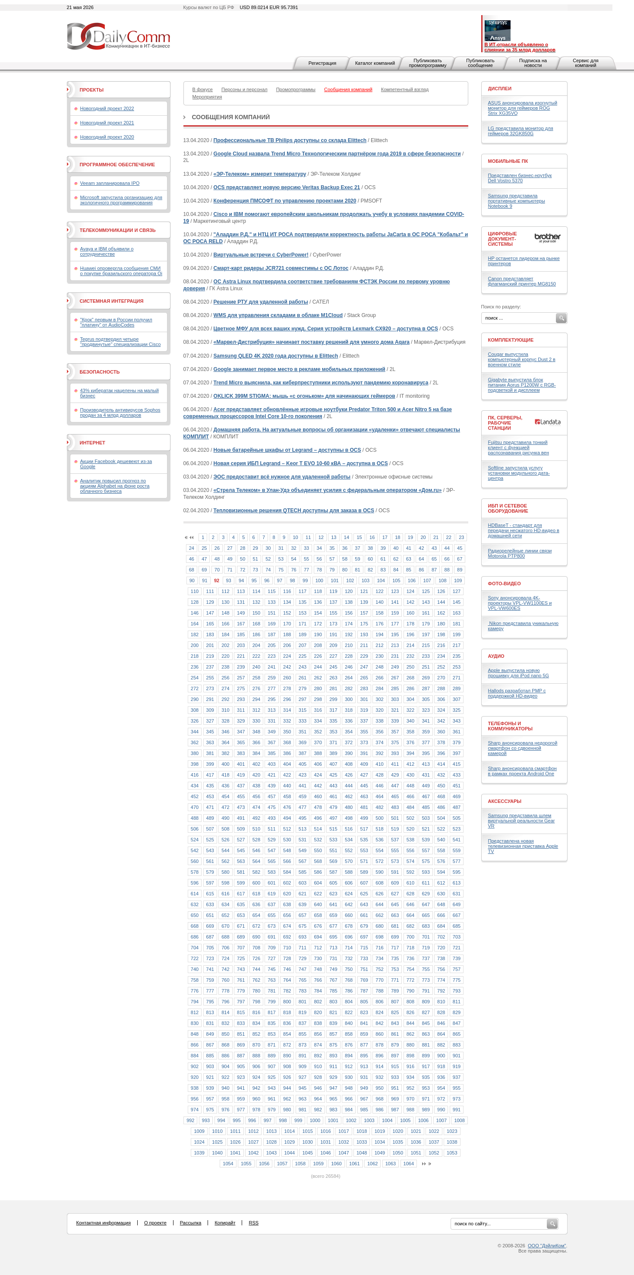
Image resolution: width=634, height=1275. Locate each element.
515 (333, 828)
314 (287, 710)
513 (302, 828)
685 (457, 926)
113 (241, 591)
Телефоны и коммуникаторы (510, 726)
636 (256, 904)
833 (241, 1023)
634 (225, 904)
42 (421, 548)
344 (195, 731)
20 (423, 537)
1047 (343, 1152)
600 (256, 882)
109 (458, 580)
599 (241, 882)
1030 (307, 1142)
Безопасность (100, 371)
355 (364, 731)
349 (271, 731)
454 (225, 796)
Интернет (92, 442)
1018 (361, 1131)
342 (441, 720)
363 (210, 742)
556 (410, 850)
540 (441, 839)
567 (302, 861)
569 (333, 861)
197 (425, 634)
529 (271, 839)
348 (256, 731)
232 (410, 656)
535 (364, 839)
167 (241, 623)
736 (410, 958)
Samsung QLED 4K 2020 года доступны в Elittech (276, 356)
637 (271, 904)
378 (441, 742)
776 (195, 990)
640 (318, 904)
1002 (351, 1120)
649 (457, 904)
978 (256, 1109)
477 (302, 807)
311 (241, 710)
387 (302, 753)
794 (195, 1001)
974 (195, 1109)
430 (410, 774)
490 (225, 818)
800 (287, 1001)
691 (271, 936)
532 (318, 839)
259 (271, 677)
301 (364, 699)
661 (364, 915)
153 (302, 612)
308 (195, 710)
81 (357, 569)
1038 (452, 1142)
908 (287, 1066)
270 (441, 677)
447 (395, 785)
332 (287, 720)
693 (302, 936)
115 (271, 591)
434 (195, 785)
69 (204, 569)
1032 (343, 1142)
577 (457, 861)
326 (195, 720)
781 (271, 990)
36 (344, 548)
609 (395, 882)
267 (395, 677)
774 (441, 980)
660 (349, 915)
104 (381, 580)
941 (241, 1088)
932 (379, 1077)
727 (271, 958)
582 (256, 872)
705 (210, 947)
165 (210, 623)
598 (225, 882)
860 (379, 1034)
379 (457, 742)
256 (225, 677)
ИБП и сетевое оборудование (508, 508)
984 (349, 1109)
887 (241, 1055)
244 (318, 666)
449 (425, 785)
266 (379, 677)
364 (225, 742)
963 (302, 1098)
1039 (199, 1152)
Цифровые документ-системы (502, 239)
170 (287, 623)
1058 (300, 1163)
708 (256, 947)
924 (256, 1077)
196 (410, 634)
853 (271, 1034)
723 (210, 958)
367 (271, 742)
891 (302, 1055)
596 (195, 882)
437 (241, 785)
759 (210, 980)
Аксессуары (505, 801)
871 (271, 1044)
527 (241, 839)
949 (364, 1088)
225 (302, 656)
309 (210, 710)
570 (349, 861)
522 (441, 828)
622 (318, 893)
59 (357, 558)
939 (210, 1088)
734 (379, 958)
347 (241, 731)
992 (190, 1120)
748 (318, 969)
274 (225, 688)
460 (318, 796)
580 (225, 872)
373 (364, 742)
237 (210, 666)
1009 (199, 1131)
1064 (409, 1163)
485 (425, 807)
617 (241, 893)
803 (333, 1001)
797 (241, 1001)
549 (302, 850)
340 (410, 720)
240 (256, 666)
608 (379, 882)
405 (302, 764)
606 (349, 882)
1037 (434, 1142)
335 (333, 720)
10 (295, 537)
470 (195, 807)
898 (410, 1055)
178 (410, 623)
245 (333, 666)
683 (425, 926)
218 (195, 656)
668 (195, 926)
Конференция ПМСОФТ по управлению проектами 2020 (285, 201)
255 (210, 677)
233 (425, 656)
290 (195, 699)
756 (441, 969)
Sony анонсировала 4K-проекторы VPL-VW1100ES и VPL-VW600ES (520, 603)
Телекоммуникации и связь (118, 230)
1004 (387, 1120)
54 (293, 558)
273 (210, 688)
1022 (434, 1131)
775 (457, 980)
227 (333, 656)
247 (364, 666)
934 (410, 1077)
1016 (325, 1131)
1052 (434, 1152)
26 (217, 548)
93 (228, 580)
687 (210, 936)
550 (318, 850)
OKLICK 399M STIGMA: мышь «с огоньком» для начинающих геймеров (304, 396)
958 (225, 1098)
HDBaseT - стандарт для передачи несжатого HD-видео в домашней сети (523, 530)
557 (425, 850)
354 (349, 731)
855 (302, 1034)
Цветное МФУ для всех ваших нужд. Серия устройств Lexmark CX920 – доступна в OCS (326, 329)
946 (318, 1088)
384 (256, 753)
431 (425, 774)
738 (441, 958)
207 (302, 645)
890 (287, 1055)
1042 (253, 1152)
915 (395, 1066)
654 (256, 915)
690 (256, 936)
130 (225, 602)
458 (287, 796)
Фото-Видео (504, 583)
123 (395, 591)
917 (425, 1066)
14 (346, 537)
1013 (271, 1131)
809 (425, 1001)
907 (271, 1066)
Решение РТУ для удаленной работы (261, 302)
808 (410, 1001)
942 (256, 1088)
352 (318, 731)
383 (241, 753)
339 (395, 720)
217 (457, 645)
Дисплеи (500, 88)
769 (364, 980)
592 (410, 872)
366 (256, 742)
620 (287, 893)
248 (379, 666)
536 (379, 839)
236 (195, 666)
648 (441, 904)
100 (319, 580)
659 (333, 915)
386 (287, 753)
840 (349, 1023)
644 (379, 904)
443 (333, 785)
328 (225, 720)
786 (349, 990)
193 (364, 634)
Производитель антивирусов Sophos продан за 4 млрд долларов (120, 412)
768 (349, 980)
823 (364, 1012)
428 (379, 774)
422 (287, 774)
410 (379, 764)
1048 (361, 1152)
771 (395, 980)
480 (349, 807)
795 (210, 1001)
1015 (307, 1131)
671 (241, 926)
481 (364, 807)
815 (241, 1012)
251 (425, 666)
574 (410, 861)
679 (364, 926)
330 (256, 720)
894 (349, 1055)
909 (302, 1066)
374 (379, 742)
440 (287, 785)
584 (287, 872)
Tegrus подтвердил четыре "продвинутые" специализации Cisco (120, 341)
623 (333, 893)
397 (457, 753)
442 (318, 785)
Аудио (496, 656)
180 (441, 623)
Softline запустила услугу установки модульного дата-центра (519, 473)
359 (425, 731)
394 (410, 753)
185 (241, 634)
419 (241, 774)
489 (210, 818)
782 (287, 990)
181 (457, 623)
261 (302, 677)
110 (195, 591)
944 (287, 1088)
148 (225, 612)
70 (217, 569)
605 (333, 882)
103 (365, 580)
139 (364, 602)
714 (349, 947)
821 (333, 1012)
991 (457, 1109)
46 (191, 558)
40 (395, 548)
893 (333, 1055)
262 (318, 677)
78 (319, 569)
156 (349, 612)
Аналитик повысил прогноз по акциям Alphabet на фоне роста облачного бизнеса (115, 486)
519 (395, 828)
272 (195, 688)
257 (241, 677)
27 (229, 548)
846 (441, 1023)
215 (425, 645)
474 (256, 807)
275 (241, 688)
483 (395, 807)
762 (256, 980)
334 (318, 720)
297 (302, 699)
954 (441, 1088)
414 (441, 764)
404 (287, 764)
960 (256, 1098)
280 (318, 688)
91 (204, 580)
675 (302, 926)
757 (457, 969)
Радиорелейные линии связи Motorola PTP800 (520, 553)
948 (349, 1088)
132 (256, 602)
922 (225, 1077)
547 (271, 850)
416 (195, 774)
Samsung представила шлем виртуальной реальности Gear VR (521, 820)
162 (441, 612)
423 (302, 774)
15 (359, 537)
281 (333, 688)
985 (364, 1109)
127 (457, 591)
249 (395, 666)
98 (292, 580)
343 (457, 720)
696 (349, 936)
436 (225, 785)
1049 (380, 1152)
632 (195, 904)
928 (318, 1077)
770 (379, 980)
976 (225, 1109)
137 (333, 602)
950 (379, 1088)
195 (395, 634)
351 (302, 731)
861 (395, 1034)
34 (319, 548)
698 (379, 936)
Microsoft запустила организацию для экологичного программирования (121, 200)
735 (395, 958)
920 (195, 1077)
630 (441, 893)
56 (319, 558)
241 (271, 666)
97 (279, 580)
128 (195, 602)
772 (410, 980)
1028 (271, 1142)
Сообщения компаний (231, 117)
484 (410, 807)
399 (210, 764)
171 (302, 623)
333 (302, 720)
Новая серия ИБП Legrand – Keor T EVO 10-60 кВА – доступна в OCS (301, 463)
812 (195, 1012)
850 (225, 1034)
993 (206, 1120)
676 (318, 926)
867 (210, 1044)
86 (421, 569)
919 (457, 1066)
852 (256, 1034)
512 (287, 828)
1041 (235, 1152)
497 (333, 818)
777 (210, 990)
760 (225, 980)
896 (379, 1055)
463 (364, 796)
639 (302, 904)
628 (410, 893)
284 (379, 688)
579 (210, 872)
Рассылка (191, 1222)
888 (256, 1055)
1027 (253, 1142)
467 (425, 796)
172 (318, 623)
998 (283, 1120)
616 (225, 893)
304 (410, 699)
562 (225, 861)
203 (241, 645)
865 (457, 1034)
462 (349, 796)
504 (441, 818)
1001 (333, 1120)
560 (195, 861)
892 (318, 1055)
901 (457, 1055)
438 (256, 785)
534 (349, 839)
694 (318, 936)
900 (441, 1055)
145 (457, 602)
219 (210, 656)
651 (210, 915)
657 (302, 915)
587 (333, 872)
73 (255, 569)
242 (287, 666)
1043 (271, 1152)
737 (425, 958)
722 (195, 958)
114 (256, 591)
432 (441, 774)
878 (379, 1044)
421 (271, 774)
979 (271, 1109)
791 (425, 990)
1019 (380, 1131)
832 (225, 1023)
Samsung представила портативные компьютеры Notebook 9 (516, 201)
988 (410, 1109)
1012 (253, 1131)
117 (302, 591)
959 (241, 1098)
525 (210, 839)
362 (195, 742)
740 (195, 969)
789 (395, 990)
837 (302, 1023)
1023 (452, 1131)
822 (349, 1012)
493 (271, 818)
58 (344, 558)
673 (271, 926)
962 (287, 1098)
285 (395, 688)
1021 (415, 1131)
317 (333, 710)
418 (225, 774)
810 (441, 1001)
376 (410, 742)
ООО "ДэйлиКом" (547, 1245)
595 (457, 872)
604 (318, 882)
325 (457, 710)
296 (287, 699)
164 (195, 623)
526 (225, 839)
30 (268, 548)
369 (302, 742)
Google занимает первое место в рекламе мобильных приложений (299, 369)
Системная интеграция (112, 301)
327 (210, 720)
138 (349, 602)
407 (333, 764)
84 (395, 569)
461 (333, 796)
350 (287, 731)
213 (395, 645)
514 (318, 828)
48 (217, 558)
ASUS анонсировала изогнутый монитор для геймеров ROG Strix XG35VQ (523, 108)
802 (318, 1001)
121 (364, 591)
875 (333, 1044)
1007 (441, 1120)
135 (302, 602)
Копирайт (224, 1222)
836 (287, 1023)
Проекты (92, 89)
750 (349, 969)
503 (425, 818)
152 (287, 612)
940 (225, 1088)
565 (271, 861)
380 (195, 753)
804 (349, 1001)
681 (395, 926)
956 (195, 1098)
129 (210, 602)
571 (364, 861)
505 (457, 818)
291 (210, 699)
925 (271, 1077)
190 (318, 634)
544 (225, 850)
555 (395, 850)
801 (302, 1001)
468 (441, 796)
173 (333, 623)
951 (395, 1088)
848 (195, 1034)
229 (364, 656)
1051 (415, 1152)
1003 (369, 1120)
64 (421, 558)
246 (349, 666)
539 (425, 839)
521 (425, 828)
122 (379, 591)
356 (379, 731)
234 (441, 656)
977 (241, 1109)
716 (379, 947)
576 (441, 861)
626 (379, 893)
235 (457, 656)
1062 (372, 1163)
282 (349, 688)
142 (410, 602)
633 (210, 904)
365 (241, 742)
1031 (325, 1142)
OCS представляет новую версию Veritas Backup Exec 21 (287, 187)
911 (333, 1066)
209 (333, 645)
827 (425, 1012)
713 (333, 947)
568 (318, 861)
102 (350, 580)
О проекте (155, 1222)
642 (349, 904)
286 (410, 688)
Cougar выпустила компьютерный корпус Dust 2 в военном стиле (521, 359)
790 (410, 990)
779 (241, 990)
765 (302, 980)
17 (385, 537)
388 (318, 753)
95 (254, 580)
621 (302, 893)
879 (395, 1044)
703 (457, 936)
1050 (398, 1152)
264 (349, 677)
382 (225, 753)
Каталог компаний (375, 63)
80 (344, 569)
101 (334, 580)
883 (457, 1044)
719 (425, 947)
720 (441, 947)
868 (225, 1044)
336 (349, 720)
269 (425, 677)
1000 (315, 1120)
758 (195, 980)
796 (225, 1001)
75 (281, 569)
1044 (289, 1152)
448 (410, 785)
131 (241, 602)
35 (331, 548)
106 (412, 580)
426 (349, 774)
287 (425, 688)
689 (241, 936)
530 (287, 839)
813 (210, 1012)
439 (271, 785)
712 (318, 947)
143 (425, 602)
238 (225, 666)
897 (395, 1055)
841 (364, 1023)
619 (271, 893)
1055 (246, 1163)
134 (287, 602)
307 (457, 699)
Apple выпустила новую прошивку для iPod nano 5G (518, 673)
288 (441, 688)
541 (457, 839)
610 (410, 882)
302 (379, 699)
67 (459, 558)
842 (379, 1023)
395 (425, 753)
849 (210, 1034)
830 (195, 1023)
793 (457, 990)
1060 (336, 1163)
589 (364, 872)
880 (410, 1044)
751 (364, 969)
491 (241, 818)
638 (287, 904)
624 (349, 893)
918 (441, 1066)
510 (256, 828)
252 (441, 666)
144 (441, 602)
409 (364, 764)
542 (195, 850)
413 (425, 764)
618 (256, 893)
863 (425, 1034)
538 (410, 839)
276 (256, 688)
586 (318, 872)
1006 (423, 1120)
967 (364, 1098)
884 (195, 1055)
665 (425, 915)
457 (271, 796)
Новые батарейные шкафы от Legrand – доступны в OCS (287, 450)
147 (210, 612)
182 (195, 634)
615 (210, 893)
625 (364, 893)
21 (435, 537)
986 (379, 1109)
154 (318, 612)
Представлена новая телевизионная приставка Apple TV (523, 846)
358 (410, 731)
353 (333, 731)
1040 (217, 1152)
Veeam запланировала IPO (110, 183)
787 (364, 990)
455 (241, 796)
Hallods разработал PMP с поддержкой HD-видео (517, 693)
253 (457, 666)
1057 (282, 1163)
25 (204, 548)
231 (395, 656)
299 (333, 699)
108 (442, 580)
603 (302, 882)
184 (225, 634)
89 (459, 569)
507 (210, 828)
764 (287, 980)
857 (333, 1034)
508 (225, 828)
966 (349, 1098)
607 (364, 882)
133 (271, 602)
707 (241, 947)
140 (379, 602)
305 (425, 699)
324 (441, 710)
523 (457, 828)
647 (425, 904)
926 (287, 1077)
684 (441, 926)
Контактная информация (103, 1222)
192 (349, 634)
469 (457, 796)
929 (333, 1077)
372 (349, 742)
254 (195, 677)
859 (364, 1034)
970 (410, 1098)
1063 (390, 1163)
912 (349, 1066)
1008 (459, 1120)
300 (349, 699)
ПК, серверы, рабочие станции (505, 423)
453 (210, 796)
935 (425, 1077)
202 (225, 645)
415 (457, 764)
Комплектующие (511, 340)
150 (256, 612)
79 (331, 569)
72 (242, 569)
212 (379, 645)
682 (410, 926)
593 (425, 872)
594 (441, 872)
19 (410, 537)
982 (318, 1109)
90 (192, 580)
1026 (235, 1142)
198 (441, 634)
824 (379, 1012)
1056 (264, 1163)
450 (441, 785)
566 (287, 861)
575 (425, 861)
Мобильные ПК (508, 161)
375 (395, 742)
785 (333, 990)
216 (441, 645)
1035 (398, 1142)
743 (241, 969)
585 (302, 872)
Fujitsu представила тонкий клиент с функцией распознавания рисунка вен (518, 447)
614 (195, 893)
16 (372, 537)
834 (256, 1023)
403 (271, 764)
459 (302, 796)
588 (349, 872)
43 (434, 548)
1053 (452, 1152)
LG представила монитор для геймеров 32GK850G (520, 131)
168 (256, 623)
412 (410, 764)
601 (271, 882)
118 (318, 591)
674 (287, 926)
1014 (289, 1131)
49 (229, 558)
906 (256, 1066)
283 (364, 688)
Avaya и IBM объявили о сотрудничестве (107, 251)
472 (225, 807)
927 (302, 1077)
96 (266, 580)
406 (318, 764)
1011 (235, 1131)
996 (252, 1120)
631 (457, 893)
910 (318, 1066)
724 (225, 958)
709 (271, 947)
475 (271, 807)
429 (395, 774)
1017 (343, 1131)
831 (210, 1023)
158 (379, 612)
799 (271, 1001)
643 (364, 904)
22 (448, 537)
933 (395, 1077)
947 (333, 1088)
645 (395, 904)
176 (379, 623)
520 (410, 828)
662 (379, 915)
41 (408, 548)
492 (256, 818)
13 (333, 537)
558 (441, 850)
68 (191, 569)
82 (370, 569)
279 (302, 688)
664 (410, 915)
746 (287, 969)
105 (396, 580)
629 (425, 893)
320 (379, 710)
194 (379, 634)
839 (333, 1023)
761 (241, 980)
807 (395, 1001)
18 (397, 537)
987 (395, 1109)
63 (408, 558)
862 (410, 1034)
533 (333, 839)
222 (256, 656)
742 (225, 969)
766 (318, 980)
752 (379, 969)
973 (457, 1098)
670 (225, 926)
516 (349, 828)
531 (302, 839)
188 (287, 634)
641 (333, 904)
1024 (199, 1142)
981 (302, 1109)
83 (383, 569)
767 (333, 980)
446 (379, 785)
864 (441, 1034)
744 (256, 969)
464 (379, 796)
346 (225, 731)
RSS (254, 1222)
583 (271, 872)
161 (425, 612)
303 (395, 699)
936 (441, 1077)
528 (256, 839)
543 (210, 850)
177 (395, 623)
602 (287, 882)
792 (441, 990)
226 (318, 656)
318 (349, 710)
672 (256, 926)
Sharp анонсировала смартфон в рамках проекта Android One (522, 771)
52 (268, 558)
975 (210, 1109)
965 (333, 1098)
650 (195, 915)
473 (241, 807)
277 (271, 688)
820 (318, 1012)
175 (364, 623)
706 (225, 947)
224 (287, 656)
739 (457, 958)
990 (441, 1109)
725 (241, 958)
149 (241, 612)
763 (271, 980)
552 (349, 850)
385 (271, 753)
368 (287, 742)
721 (457, 947)
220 (225, 656)
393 (395, 753)
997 (267, 1120)
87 (434, 569)
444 (349, 785)
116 (287, 591)
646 (410, 904)
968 (379, 1098)
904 (225, 1066)
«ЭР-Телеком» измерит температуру (260, 174)
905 (241, 1066)
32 (293, 548)
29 (255, 548)
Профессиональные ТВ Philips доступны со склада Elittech (290, 140)
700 (410, 936)
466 (410, 796)
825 (395, 1012)
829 (457, 1012)
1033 (361, 1142)
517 (364, 828)
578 (195, 872)
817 (271, 1012)
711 (302, 947)
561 (210, 861)
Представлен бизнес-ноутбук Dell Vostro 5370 (520, 178)
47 (204, 558)
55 (306, 558)
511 (271, 828)
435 (210, 785)
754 (410, 969)
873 (302, 1044)
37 (357, 548)
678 (349, 926)
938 (195, 1088)
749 (333, 969)
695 (333, 936)
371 (333, 742)
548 (287, 850)
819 (302, 1012)
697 (364, 936)
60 (370, 558)
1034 (380, 1142)
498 (349, 818)
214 (410, 645)
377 (425, 742)
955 (457, 1088)
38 (370, 548)
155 (333, 612)
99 (305, 580)
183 (210, 634)
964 (318, 1098)
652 (225, 915)
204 (256, 645)
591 (395, 872)
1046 (325, 1152)
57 (331, 558)
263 (333, 677)
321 (395, 710)
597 (210, 882)
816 (256, 1012)
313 (271, 710)
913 (364, 1066)
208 (318, 645)
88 (447, 569)
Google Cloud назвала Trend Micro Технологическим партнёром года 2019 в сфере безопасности (337, 154)
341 (425, 720)
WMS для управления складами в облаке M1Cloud (278, 315)
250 (410, 666)
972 (441, 1098)
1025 (217, 1142)
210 (349, 645)
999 (298, 1120)
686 (195, 936)
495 (302, 818)
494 (287, 818)
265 (364, 677)
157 (364, 612)
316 (318, 710)
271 (457, 677)
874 (318, 1044)
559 (457, 850)
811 (457, 1001)
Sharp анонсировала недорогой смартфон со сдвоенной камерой (523, 748)
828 (441, 1012)
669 (210, 926)
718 (410, 947)
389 (333, 753)
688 (225, 936)
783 (302, 990)
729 (302, 958)
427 (364, 774)
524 (195, 839)
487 (457, 807)
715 (364, 947)
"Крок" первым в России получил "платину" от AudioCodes (116, 322)
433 (457, 774)
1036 (415, 1142)
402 (256, 764)
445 (364, 785)
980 (287, 1109)
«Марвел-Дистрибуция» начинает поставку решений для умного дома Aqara (312, 342)
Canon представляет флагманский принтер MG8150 (522, 281)
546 (256, 850)
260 (287, 677)
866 (195, 1044)
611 (425, 882)
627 (395, 893)
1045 (307, 1152)
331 (271, 720)
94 (241, 580)
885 (210, 1055)
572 (379, 861)
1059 (318, 1163)
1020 (398, 1131)
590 (379, 872)
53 (281, 558)
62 (395, 558)
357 (395, 731)
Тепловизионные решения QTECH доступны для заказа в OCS (294, 510)
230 (379, 656)
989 (425, 1109)
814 (225, 1012)
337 (364, 720)
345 (210, 731)
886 (225, 1055)
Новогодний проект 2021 (107, 122)
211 (364, 645)
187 (271, 634)
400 (225, 764)
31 (281, 548)
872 (287, 1044)
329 (241, 720)
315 (302, 710)
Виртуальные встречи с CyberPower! (261, 255)
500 (379, 818)
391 (364, 753)
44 (447, 548)
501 (395, 818)
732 (349, 958)
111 (210, 591)
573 (395, 861)
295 (271, 699)
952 (410, 1088)
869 (241, 1044)
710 (287, 947)
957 (210, 1098)
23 (461, 537)
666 (441, 915)
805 (364, 1001)
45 (459, 548)
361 (457, 731)
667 (457, 915)
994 (221, 1120)
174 (349, 623)
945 (302, 1088)
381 (210, 753)
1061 (354, 1163)
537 (395, 839)
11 (308, 537)
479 (333, 807)
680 (379, 926)
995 (236, 1120)
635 (241, 904)
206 (287, 645)
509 (241, 828)
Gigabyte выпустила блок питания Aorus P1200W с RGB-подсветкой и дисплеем (522, 385)
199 (457, 634)
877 (364, 1044)
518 (379, 828)
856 (318, 1034)
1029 (289, 1142)
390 (349, 753)
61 (383, 558)
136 (318, 602)
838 (318, 1023)
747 (302, 969)
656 (287, 915)
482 (379, 807)
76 (293, 569)
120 (349, 591)
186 (256, 634)
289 (457, 688)
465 (395, 796)
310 (225, 710)
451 (457, 785)
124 (410, 591)
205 (271, 645)
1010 (217, 1131)
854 (287, 1034)
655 (271, 915)
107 (427, 580)
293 (241, 699)
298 (318, 699)
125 (425, 591)
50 (242, 558)
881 (425, 1044)
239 (241, 666)
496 (318, 818)
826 (410, 1012)
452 (195, 796)
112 (225, 591)
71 (229, 569)
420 (256, 774)
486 (441, 807)
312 (256, 710)
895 (364, 1055)
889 (271, 1055)
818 (287, 1012)
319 (364, 710)
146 (195, 612)
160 (410, 612)
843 (395, 1023)
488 (195, 818)
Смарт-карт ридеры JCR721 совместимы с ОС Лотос (281, 268)
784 (318, 990)
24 (191, 548)
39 (383, 548)
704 (195, 947)
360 (441, 731)
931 (364, 1077)
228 (349, 656)
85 (408, 569)
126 (441, 591)
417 (210, 774)
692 (287, 936)
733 (364, 958)
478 (318, 807)
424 (318, 774)
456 (256, 796)
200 (195, 645)
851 (241, 1034)
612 (441, 882)
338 (379, 720)
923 (241, 1077)
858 (349, 1034)
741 (210, 969)
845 (425, 1023)
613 (457, 882)
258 (256, 677)
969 (395, 1098)
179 (425, 623)
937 (457, 1077)
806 (379, 1001)
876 (349, 1044)
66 (447, 558)
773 (425, 980)
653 (241, 915)
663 (395, 915)
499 (364, 818)
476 (287, 807)
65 (434, 558)
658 (318, 915)
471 (210, 807)
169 (271, 623)
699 (395, 936)
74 (268, 569)
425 (333, 774)
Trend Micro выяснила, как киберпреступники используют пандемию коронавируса (321, 383)
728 (287, 958)
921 (210, 1077)
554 (379, 850)
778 (225, 990)
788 (379, 990)
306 (441, 699)
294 (256, 699)
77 (306, 569)
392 (379, 753)
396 (441, 753)
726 (256, 958)
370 (318, 742)
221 (241, 656)
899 (425, 1055)
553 (364, 850)
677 (333, 926)
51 (255, 558)
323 (425, 710)
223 (271, 656)
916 (410, 1066)
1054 (228, 1163)
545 (241, 850)
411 (395, 764)
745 (271, 969)
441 (302, 785)
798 (256, 1001)
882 (441, 1044)
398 (195, 764)
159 (395, 612)
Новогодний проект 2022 (107, 108)
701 (425, 936)
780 (256, 990)
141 (395, 602)
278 (287, 688)
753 (395, 969)
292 (225, 699)
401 (241, 764)
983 (333, 1109)
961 (271, 1098)
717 (395, 947)
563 (241, 861)
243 (302, 666)
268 (410, 677)
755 (425, 969)
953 (425, 1088)
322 (410, 710)
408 (349, 764)
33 (306, 548)
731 (333, 958)
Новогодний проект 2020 (107, 137)
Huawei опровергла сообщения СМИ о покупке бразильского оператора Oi (121, 271)
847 (457, 1023)
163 (457, 612)
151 (271, 612)
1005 (405, 1120)
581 (241, 872)
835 (271, 1023)
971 (425, 1098)
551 (333, 850)
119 (333, 591)
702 (441, 936)
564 (256, 861)
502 (410, 818)
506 (195, 828)
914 (379, 1066)
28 (242, 548)
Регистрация (322, 63)
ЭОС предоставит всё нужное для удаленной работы (282, 477)
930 (349, 1077)
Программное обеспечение (117, 164)
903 (210, 1066)
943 (271, 1088)
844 (410, 1023)
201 (210, 645)
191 (333, 634)
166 (225, 623)
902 (195, 1066)
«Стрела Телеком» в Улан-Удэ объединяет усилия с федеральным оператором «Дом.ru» (328, 490)
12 (321, 537)
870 (256, 1044)
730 (318, 958)
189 (302, 634)
